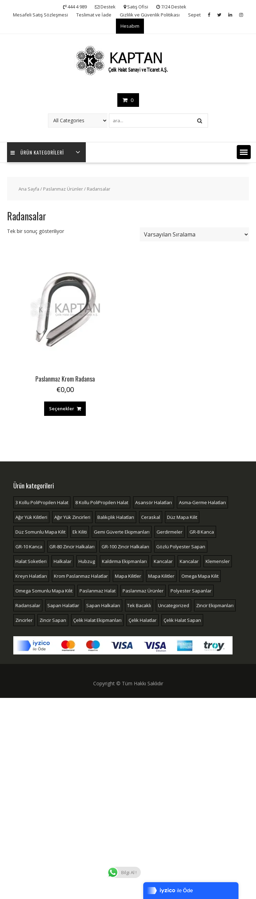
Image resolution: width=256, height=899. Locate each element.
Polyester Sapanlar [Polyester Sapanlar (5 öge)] (191, 591)
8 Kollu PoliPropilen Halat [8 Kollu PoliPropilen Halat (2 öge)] (101, 502)
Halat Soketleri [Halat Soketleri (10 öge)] (31, 561)
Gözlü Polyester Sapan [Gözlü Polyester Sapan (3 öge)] (180, 546)
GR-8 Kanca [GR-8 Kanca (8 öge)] (201, 532)
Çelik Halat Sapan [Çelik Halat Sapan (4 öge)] (182, 620)
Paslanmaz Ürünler (63, 189)
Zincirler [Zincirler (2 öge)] (24, 620)
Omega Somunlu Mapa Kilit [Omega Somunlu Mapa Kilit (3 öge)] (43, 591)
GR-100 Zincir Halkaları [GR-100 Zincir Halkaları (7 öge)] (125, 546)
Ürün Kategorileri (37, 152)
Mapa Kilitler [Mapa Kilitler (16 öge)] (128, 576)
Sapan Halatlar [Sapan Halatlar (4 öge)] (63, 605)
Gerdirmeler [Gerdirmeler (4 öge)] (169, 532)
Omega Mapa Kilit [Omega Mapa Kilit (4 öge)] (200, 576)
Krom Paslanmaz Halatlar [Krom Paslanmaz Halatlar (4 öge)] (81, 576)
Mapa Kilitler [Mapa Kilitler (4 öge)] (161, 576)
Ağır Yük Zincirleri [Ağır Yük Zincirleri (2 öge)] (72, 517)
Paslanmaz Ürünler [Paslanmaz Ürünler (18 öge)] (143, 591)
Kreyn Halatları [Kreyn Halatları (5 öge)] (31, 576)
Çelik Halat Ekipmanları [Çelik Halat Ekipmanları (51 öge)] (97, 620)
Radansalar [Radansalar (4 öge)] (27, 605)
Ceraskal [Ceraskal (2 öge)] (150, 517)
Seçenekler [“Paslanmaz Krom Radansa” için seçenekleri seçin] (61, 408)
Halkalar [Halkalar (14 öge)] (62, 561)
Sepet (194, 15)
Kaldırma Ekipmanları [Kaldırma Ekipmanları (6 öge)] (124, 561)
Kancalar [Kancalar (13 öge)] (163, 561)
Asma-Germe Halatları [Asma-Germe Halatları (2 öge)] (202, 502)
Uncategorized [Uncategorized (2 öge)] (173, 605)
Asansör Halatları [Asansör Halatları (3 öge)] (153, 502)
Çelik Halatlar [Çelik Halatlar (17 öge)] (143, 620)
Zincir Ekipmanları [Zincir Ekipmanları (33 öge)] (215, 605)
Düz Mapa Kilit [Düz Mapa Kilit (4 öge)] (182, 517)
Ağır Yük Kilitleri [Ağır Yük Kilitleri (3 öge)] (31, 517)
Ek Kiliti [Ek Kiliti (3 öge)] (79, 532)
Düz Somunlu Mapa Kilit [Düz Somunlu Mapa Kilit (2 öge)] (40, 532)
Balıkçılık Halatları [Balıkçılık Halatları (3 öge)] (115, 517)
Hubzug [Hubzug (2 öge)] (86, 561)
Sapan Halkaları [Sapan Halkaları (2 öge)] (103, 605)
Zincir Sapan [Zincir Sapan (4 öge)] (53, 620)
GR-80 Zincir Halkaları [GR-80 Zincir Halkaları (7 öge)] (72, 546)
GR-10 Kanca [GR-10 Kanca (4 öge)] (28, 546)
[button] (244, 152)
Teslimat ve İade (93, 15)
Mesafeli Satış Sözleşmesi (40, 15)
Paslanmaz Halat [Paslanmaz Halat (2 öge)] (97, 591)
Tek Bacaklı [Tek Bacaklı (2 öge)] (139, 605)
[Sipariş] (194, 234)
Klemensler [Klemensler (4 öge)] (218, 561)
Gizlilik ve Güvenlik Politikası (150, 15)
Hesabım (129, 26)
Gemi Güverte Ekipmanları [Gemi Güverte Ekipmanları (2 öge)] (122, 532)
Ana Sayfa (29, 189)
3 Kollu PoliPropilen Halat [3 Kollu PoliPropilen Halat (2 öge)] (41, 502)
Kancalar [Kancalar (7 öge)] (189, 561)
